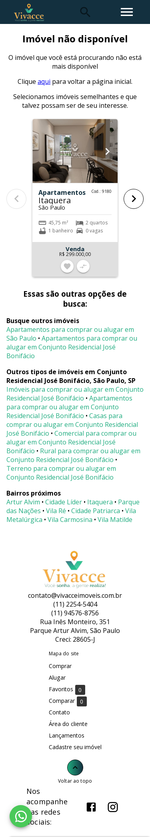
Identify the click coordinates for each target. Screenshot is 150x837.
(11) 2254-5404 (75, 604)
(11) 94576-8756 (75, 613)
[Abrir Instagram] (113, 807)
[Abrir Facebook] (91, 807)
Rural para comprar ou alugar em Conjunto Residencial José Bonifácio (73, 455)
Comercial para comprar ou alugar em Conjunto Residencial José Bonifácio (71, 442)
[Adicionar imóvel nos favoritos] (67, 266)
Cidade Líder (63, 502)
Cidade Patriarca (95, 510)
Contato (59, 712)
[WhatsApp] (21, 816)
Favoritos (67, 689)
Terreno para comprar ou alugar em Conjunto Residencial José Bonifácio (61, 473)
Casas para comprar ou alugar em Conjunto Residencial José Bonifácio (72, 424)
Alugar (57, 677)
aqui (44, 81)
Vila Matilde (115, 519)
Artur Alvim (23, 502)
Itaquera (100, 502)
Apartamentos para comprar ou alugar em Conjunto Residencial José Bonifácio (71, 347)
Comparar (68, 701)
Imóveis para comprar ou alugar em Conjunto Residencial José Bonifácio (75, 394)
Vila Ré (56, 510)
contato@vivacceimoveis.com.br (75, 595)
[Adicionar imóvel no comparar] (83, 266)
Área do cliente (68, 724)
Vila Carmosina (70, 519)
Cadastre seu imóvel (75, 747)
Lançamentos (66, 735)
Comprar (60, 666)
